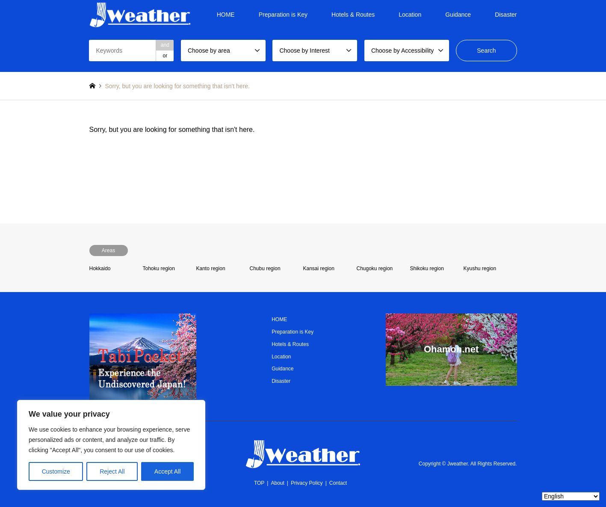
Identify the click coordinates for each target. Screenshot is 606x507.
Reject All (112, 471)
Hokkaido (100, 268)
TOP (259, 483)
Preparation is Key (283, 14)
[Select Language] (571, 496)
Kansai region (318, 268)
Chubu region (265, 268)
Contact (338, 483)
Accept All (167, 471)
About (277, 483)
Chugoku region (375, 268)
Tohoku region (159, 268)
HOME (226, 14)
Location (410, 14)
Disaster (506, 14)
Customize (56, 471)
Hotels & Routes (353, 14)
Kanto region (210, 268)
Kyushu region (480, 268)
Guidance (458, 14)
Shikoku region (427, 268)
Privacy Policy (307, 483)
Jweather (457, 464)
